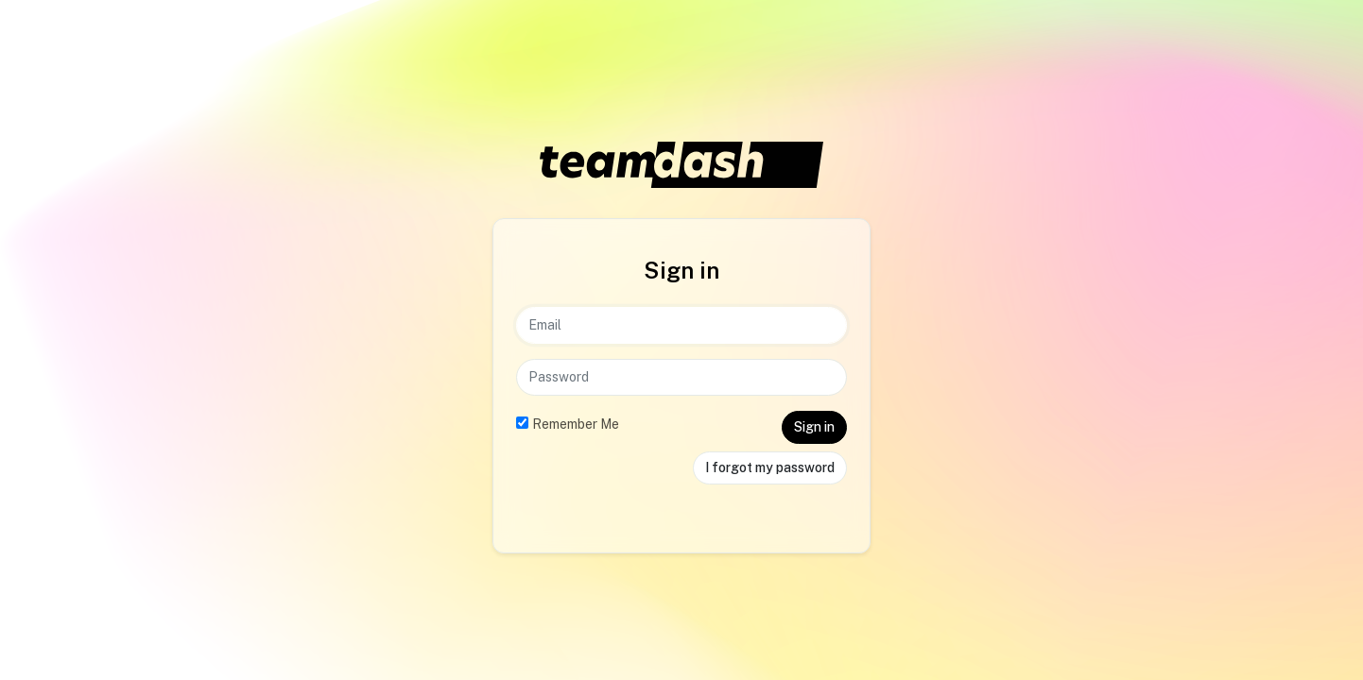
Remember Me (575, 424)
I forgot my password (770, 467)
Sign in (814, 426)
